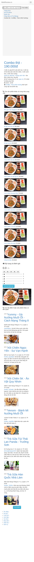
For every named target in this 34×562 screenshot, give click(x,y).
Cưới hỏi (6, 515)
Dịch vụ (6, 524)
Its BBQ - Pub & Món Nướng (14, 84)
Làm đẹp (6, 517)
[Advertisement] (17, 37)
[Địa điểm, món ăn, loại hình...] (12, 7)
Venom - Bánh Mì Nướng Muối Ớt (16, 412)
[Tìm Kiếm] (25, 7)
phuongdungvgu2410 (10, 451)
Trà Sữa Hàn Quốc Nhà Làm (13, 476)
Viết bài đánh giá (8, 286)
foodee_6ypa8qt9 (9, 357)
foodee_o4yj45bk (9, 421)
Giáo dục (6, 522)
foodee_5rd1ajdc (9, 389)
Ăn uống (6, 511)
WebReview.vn (6, 2)
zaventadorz (7, 328)
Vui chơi (6, 519)
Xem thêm (17, 507)
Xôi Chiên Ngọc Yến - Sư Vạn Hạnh (16, 349)
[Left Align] (4, 271)
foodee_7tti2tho (8, 485)
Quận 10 (20, 79)
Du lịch (6, 513)
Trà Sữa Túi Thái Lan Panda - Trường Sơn (16, 441)
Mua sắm (6, 521)
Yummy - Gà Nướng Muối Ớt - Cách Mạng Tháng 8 (16, 317)
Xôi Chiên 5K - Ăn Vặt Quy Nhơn (16, 380)
